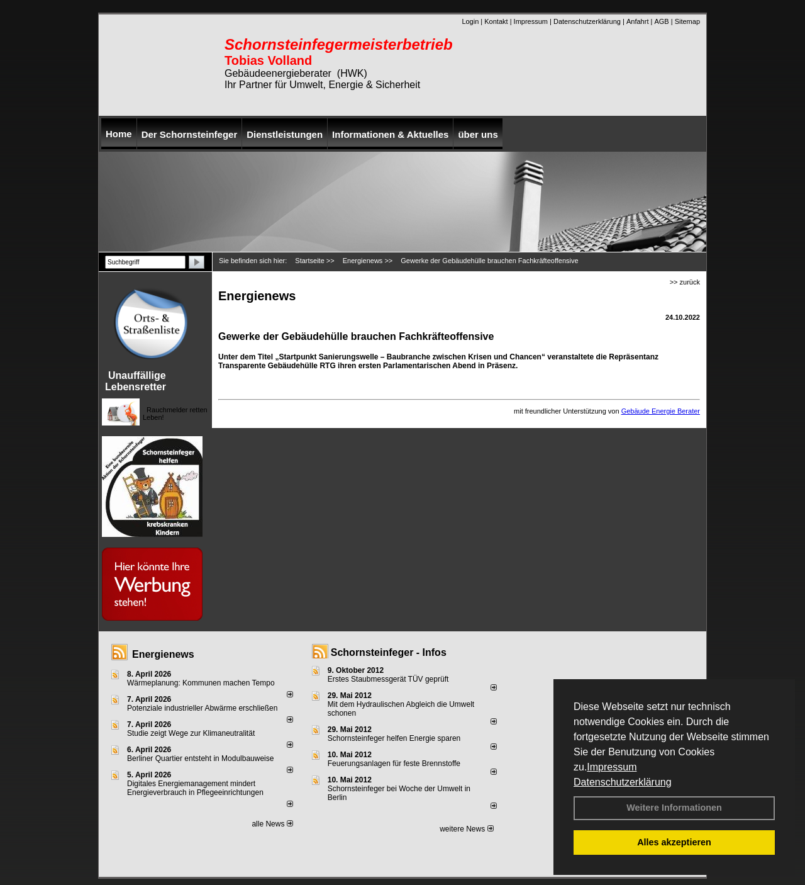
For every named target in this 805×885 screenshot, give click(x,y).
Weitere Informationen (674, 808)
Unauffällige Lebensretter (135, 381)
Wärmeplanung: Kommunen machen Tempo (201, 683)
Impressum (611, 767)
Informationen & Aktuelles (390, 134)
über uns (477, 134)
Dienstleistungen (285, 134)
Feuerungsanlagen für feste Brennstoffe (394, 763)
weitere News (466, 829)
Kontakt (496, 21)
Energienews (163, 654)
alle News (272, 824)
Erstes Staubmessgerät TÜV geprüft (388, 679)
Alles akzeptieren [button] (674, 842)
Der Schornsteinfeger (190, 134)
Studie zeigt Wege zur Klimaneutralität (191, 733)
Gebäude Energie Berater (660, 411)
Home (119, 133)
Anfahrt (637, 21)
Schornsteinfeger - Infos (389, 652)
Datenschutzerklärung (623, 782)
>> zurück (685, 282)
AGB (661, 21)
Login (470, 21)
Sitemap (687, 21)
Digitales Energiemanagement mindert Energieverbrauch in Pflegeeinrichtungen (195, 788)
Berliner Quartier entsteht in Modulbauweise (200, 758)
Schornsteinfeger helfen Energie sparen (394, 738)
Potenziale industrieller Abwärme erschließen (202, 708)
